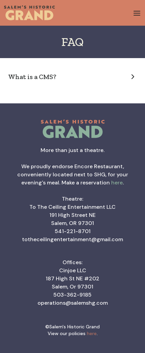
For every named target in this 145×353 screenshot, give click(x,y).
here (117, 182)
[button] (137, 12)
